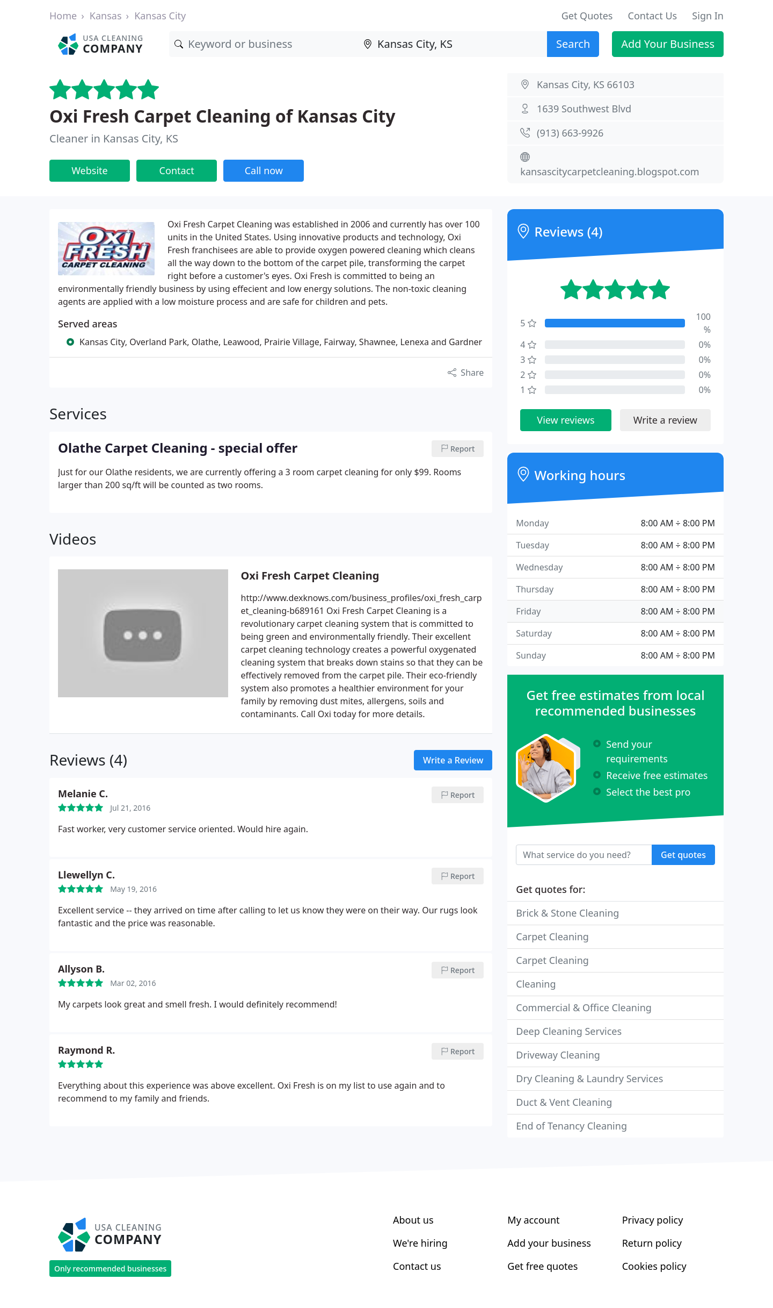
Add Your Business (667, 44)
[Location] (453, 44)
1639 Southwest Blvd (584, 108)
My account (533, 1219)
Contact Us (652, 15)
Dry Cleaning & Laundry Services (589, 1078)
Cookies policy (654, 1266)
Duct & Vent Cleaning (564, 1102)
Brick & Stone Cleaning (567, 912)
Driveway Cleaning (558, 1054)
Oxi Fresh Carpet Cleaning (310, 575)
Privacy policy (652, 1219)
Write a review (665, 419)
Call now (264, 170)
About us (413, 1219)
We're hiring (420, 1242)
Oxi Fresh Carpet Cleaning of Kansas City (222, 115)
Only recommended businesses (110, 1268)
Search (573, 44)
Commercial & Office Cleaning (584, 1007)
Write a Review (453, 760)
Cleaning (536, 983)
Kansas (106, 15)
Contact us (417, 1266)
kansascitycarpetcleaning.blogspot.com (609, 171)
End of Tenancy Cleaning (571, 1125)
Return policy (652, 1242)
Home (63, 15)
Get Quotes (587, 15)
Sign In (708, 15)
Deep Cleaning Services (569, 1031)
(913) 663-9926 (570, 132)
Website (89, 170)
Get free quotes (542, 1266)
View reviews (565, 419)
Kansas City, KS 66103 (586, 84)
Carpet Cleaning (552, 936)
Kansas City (160, 15)
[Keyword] (263, 44)
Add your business (549, 1242)
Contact (176, 170)
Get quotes (683, 855)
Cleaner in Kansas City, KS (113, 138)
